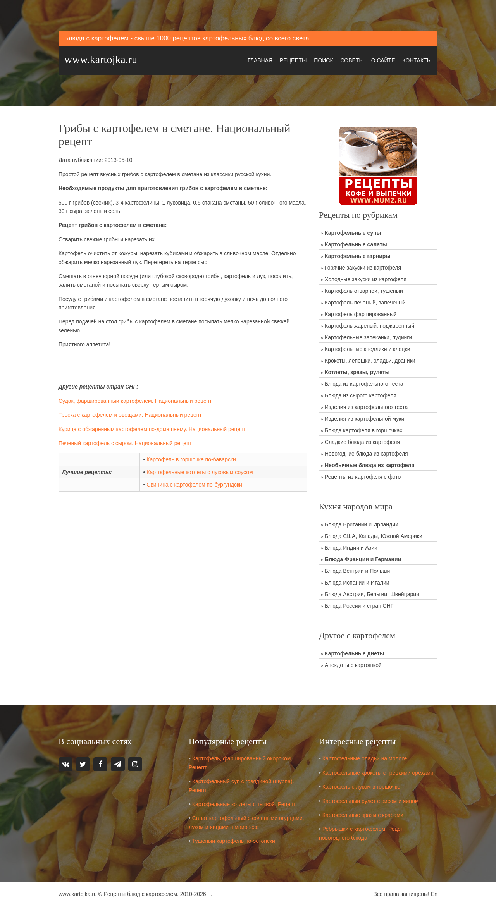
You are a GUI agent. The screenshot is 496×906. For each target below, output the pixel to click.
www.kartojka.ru (100, 59)
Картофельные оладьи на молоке (364, 758)
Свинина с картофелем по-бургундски (194, 484)
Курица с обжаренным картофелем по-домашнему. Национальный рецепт (152, 429)
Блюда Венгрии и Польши (357, 571)
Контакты (417, 60)
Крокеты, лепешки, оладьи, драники (370, 361)
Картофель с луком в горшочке (361, 787)
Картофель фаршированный (361, 314)
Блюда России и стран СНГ (359, 606)
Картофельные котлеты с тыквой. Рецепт (244, 804)
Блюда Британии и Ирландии (361, 524)
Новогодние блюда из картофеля (366, 453)
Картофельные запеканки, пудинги (368, 337)
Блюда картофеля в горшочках (363, 430)
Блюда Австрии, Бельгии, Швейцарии (372, 594)
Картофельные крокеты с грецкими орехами (378, 773)
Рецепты (293, 60)
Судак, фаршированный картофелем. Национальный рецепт (135, 401)
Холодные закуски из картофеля (365, 279)
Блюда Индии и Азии (351, 548)
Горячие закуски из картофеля (363, 268)
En (434, 894)
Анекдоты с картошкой (353, 665)
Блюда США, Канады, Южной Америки (373, 536)
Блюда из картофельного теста (364, 384)
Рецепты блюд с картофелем (140, 894)
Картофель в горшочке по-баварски (191, 459)
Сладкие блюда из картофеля (362, 442)
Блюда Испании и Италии (357, 582)
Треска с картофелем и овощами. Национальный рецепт (130, 415)
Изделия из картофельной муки (364, 419)
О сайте (383, 60)
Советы (351, 60)
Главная (260, 60)
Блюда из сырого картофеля (360, 395)
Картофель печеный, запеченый (365, 302)
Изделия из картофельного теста (366, 407)
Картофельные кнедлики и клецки (367, 349)
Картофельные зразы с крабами (362, 815)
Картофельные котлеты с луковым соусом (199, 472)
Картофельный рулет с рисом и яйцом (370, 801)
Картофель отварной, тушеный (364, 291)
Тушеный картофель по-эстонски (233, 841)
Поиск (323, 60)
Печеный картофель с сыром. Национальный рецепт (125, 443)
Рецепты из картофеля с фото (363, 477)
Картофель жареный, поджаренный (369, 326)
